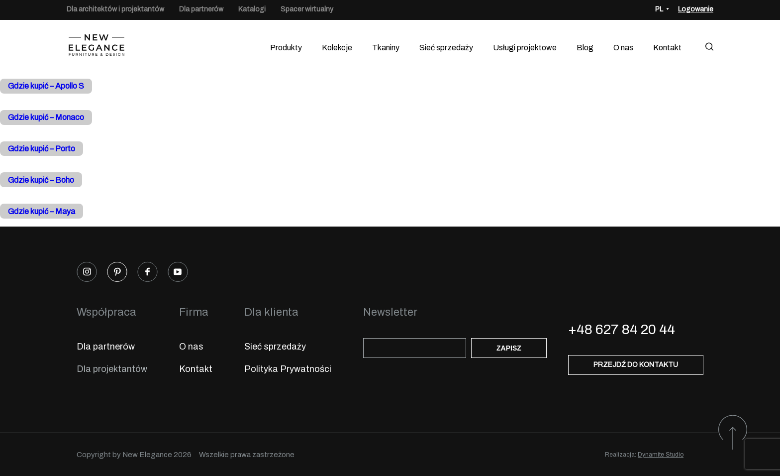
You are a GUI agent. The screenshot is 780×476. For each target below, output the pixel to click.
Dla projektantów (112, 369)
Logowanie (695, 9)
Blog (585, 47)
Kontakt (667, 47)
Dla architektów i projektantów (115, 9)
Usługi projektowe (525, 47)
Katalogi (252, 9)
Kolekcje (337, 47)
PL (659, 9)
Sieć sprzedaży (446, 47)
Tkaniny (385, 47)
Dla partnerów (201, 9)
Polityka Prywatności (287, 369)
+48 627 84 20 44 (621, 329)
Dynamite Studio (660, 454)
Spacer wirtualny (307, 9)
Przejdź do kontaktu (635, 364)
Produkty (286, 47)
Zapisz (508, 348)
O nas (623, 47)
